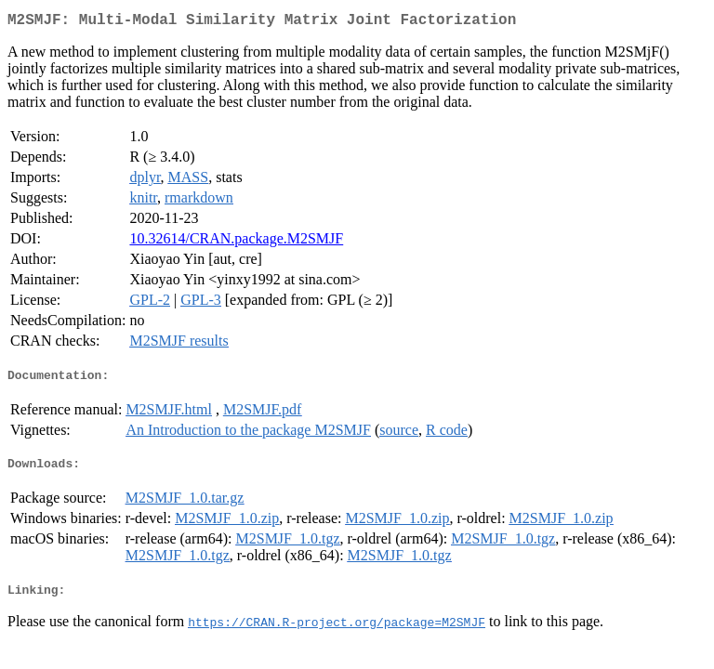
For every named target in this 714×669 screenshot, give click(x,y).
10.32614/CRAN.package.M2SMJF (236, 242)
